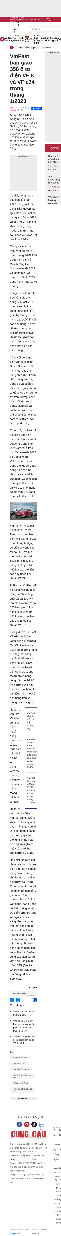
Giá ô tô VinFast (20, 1083)
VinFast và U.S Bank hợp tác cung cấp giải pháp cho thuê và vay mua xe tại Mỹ (32, 753)
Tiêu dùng (10, 39)
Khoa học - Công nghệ (37, 39)
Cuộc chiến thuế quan (27, 47)
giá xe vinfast (19, 1063)
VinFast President (21, 1069)
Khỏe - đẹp (52, 39)
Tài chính (16, 39)
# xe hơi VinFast (20, 1057)
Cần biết (57, 39)
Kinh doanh (22, 39)
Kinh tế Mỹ (47, 47)
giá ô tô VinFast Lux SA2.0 (22, 1076)
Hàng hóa (42, 39)
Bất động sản (27, 39)
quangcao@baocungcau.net (20, 20)
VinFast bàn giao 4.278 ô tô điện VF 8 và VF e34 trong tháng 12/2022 (31, 790)
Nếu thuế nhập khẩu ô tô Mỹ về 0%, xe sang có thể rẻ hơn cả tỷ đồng (53, 159)
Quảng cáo (14, 18)
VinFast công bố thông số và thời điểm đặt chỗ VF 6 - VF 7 (24, 1039)
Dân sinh (47, 39)
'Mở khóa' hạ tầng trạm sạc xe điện (53, 200)
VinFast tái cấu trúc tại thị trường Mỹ (31, 721)
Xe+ (32, 39)
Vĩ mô (6, 39)
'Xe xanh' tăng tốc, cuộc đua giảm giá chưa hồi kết (54, 179)
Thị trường (13, 109)
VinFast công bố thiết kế (22, 1090)
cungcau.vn (15, 1234)
